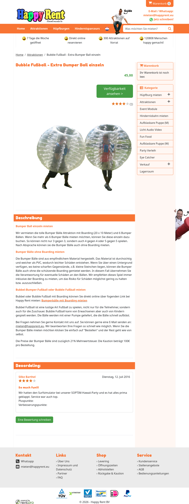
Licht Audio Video (151, 130)
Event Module (148, 109)
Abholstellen (106, 469)
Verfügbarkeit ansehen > (115, 91)
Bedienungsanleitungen (154, 473)
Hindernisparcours (87, 28)
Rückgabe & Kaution (111, 473)
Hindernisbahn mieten (154, 116)
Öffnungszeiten (108, 465)
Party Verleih (148, 150)
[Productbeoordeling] (131, 104)
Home (21, 28)
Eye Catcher (147, 157)
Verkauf (145, 164)
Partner (62, 473)
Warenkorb (160, 3)
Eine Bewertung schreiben (34, 420)
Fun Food (146, 136)
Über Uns (64, 461)
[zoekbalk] (144, 28)
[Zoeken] (169, 28)
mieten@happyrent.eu (30, 326)
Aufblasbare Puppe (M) (154, 123)
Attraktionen (39, 28)
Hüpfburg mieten (151, 95)
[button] (168, 95)
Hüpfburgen (61, 28)
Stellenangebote (149, 465)
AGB (141, 469)
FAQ (60, 477)
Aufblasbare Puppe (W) (154, 143)
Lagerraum (147, 171)
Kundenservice (148, 461)
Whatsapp (27, 461)
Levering (103, 461)
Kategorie (149, 88)
